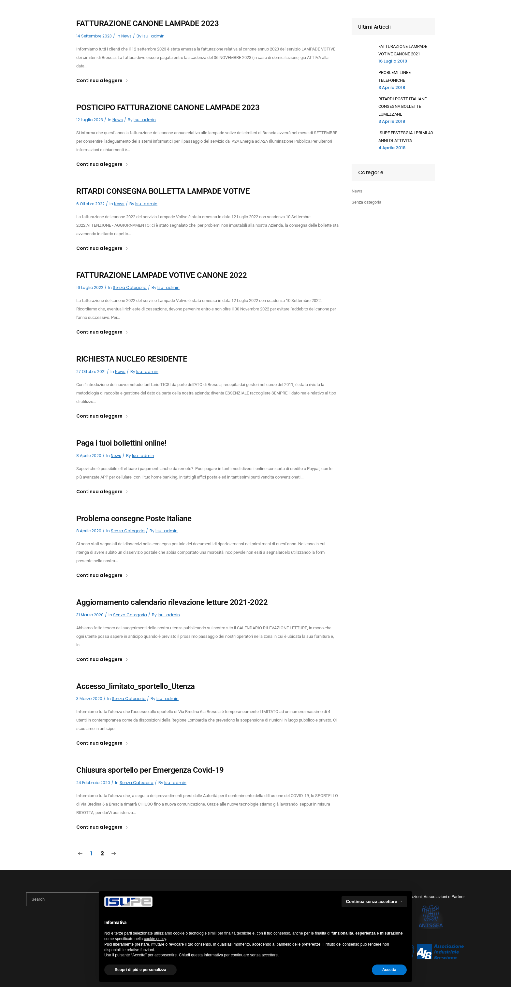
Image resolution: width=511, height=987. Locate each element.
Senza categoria (130, 287)
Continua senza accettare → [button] (374, 901)
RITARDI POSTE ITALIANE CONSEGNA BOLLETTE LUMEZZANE (402, 106)
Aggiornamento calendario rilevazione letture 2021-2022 (172, 602)
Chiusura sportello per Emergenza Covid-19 (150, 770)
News (126, 36)
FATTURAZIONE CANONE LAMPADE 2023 (147, 23)
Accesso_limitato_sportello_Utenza (135, 686)
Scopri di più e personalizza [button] (140, 969)
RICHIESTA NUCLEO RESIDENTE (131, 359)
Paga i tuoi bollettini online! (121, 443)
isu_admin (153, 36)
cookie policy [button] (155, 939)
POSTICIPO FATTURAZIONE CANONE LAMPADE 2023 (167, 107)
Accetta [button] (389, 969)
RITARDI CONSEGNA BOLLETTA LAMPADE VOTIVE (163, 191)
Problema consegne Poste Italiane (133, 518)
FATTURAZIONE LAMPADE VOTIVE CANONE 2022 (161, 275)
